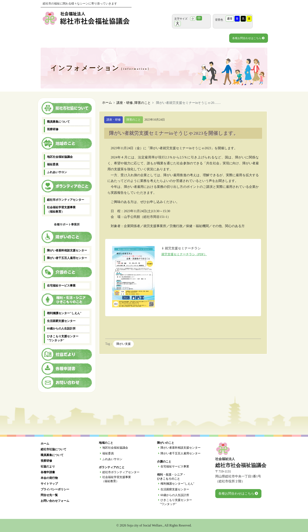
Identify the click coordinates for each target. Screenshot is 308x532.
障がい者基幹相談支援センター (67, 250)
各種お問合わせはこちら (248, 38)
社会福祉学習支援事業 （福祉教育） (61, 209)
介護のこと (164, 461)
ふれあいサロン (57, 172)
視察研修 (52, 129)
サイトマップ (49, 483)
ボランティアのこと (112, 467)
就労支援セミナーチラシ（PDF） (185, 254)
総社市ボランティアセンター (65, 199)
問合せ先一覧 (49, 495)
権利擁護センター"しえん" (64, 313)
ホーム (107, 102)
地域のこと (106, 442)
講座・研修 (124, 102)
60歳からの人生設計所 (61, 328)
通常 (230, 18)
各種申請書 (48, 472)
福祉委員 (52, 164)
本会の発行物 (49, 477)
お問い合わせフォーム (55, 500)
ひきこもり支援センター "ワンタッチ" (62, 338)
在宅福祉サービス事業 (61, 285)
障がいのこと (165, 442)
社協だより (48, 466)
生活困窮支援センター (61, 321)
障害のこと (142, 102)
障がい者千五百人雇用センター (67, 258)
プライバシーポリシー (55, 489)
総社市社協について (53, 449)
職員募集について (58, 121)
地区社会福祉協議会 (60, 156)
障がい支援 (123, 344)
